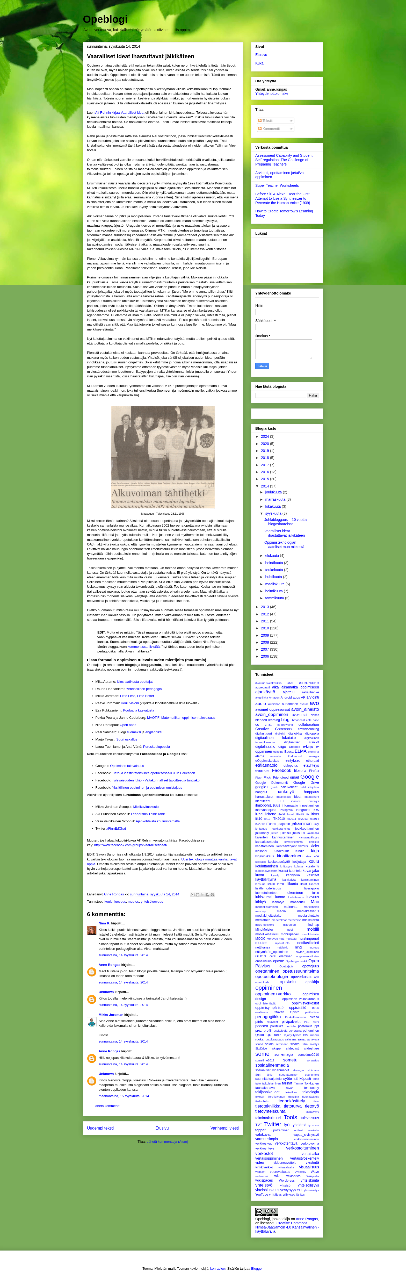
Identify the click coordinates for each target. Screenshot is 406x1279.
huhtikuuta (274, 577)
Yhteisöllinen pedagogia (144, 689)
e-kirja (308, 746)
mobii (289, 929)
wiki (277, 1176)
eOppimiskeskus (267, 761)
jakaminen (302, 823)
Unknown (106, 992)
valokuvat (263, 1134)
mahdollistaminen (266, 906)
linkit (303, 884)
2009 (265, 635)
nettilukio (282, 947)
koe (316, 856)
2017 (265, 465)
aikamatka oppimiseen (300, 687)
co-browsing (285, 724)
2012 (265, 614)
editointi (278, 751)
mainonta (291, 907)
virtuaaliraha (286, 1167)
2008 (265, 642)
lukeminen (295, 892)
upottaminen (280, 1130)
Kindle (299, 851)
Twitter (272, 1124)
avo (314, 703)
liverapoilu (311, 888)
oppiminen (268, 988)
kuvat (259, 875)
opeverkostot (301, 977)
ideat (297, 797)
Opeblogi (105, 19)
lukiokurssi (263, 897)
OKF (273, 956)
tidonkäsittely (310, 1096)
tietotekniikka (267, 1106)
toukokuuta (274, 570)
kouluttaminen (266, 866)
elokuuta (272, 556)
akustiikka (261, 697)
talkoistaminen (271, 1083)
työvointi (313, 1125)
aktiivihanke (310, 692)
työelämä (299, 1125)
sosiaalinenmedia (272, 1065)
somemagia (283, 1054)
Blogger (257, 1268)
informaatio (290, 805)
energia (314, 756)
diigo (282, 746)
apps (296, 697)
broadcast (298, 720)
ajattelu (288, 692)
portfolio (291, 1026)
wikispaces (264, 1180)
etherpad (312, 761)
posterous (305, 1026)
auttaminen (290, 704)
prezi (258, 1030)
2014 (265, 486)
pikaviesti (273, 1021)
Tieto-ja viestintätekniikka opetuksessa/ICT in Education (153, 773)
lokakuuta (273, 506)
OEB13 (260, 956)
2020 (265, 444)
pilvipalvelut (291, 1021)
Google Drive (306, 782)
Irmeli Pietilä (295, 814)
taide (316, 1078)
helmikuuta (274, 591)
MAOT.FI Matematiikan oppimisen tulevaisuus (181, 718)
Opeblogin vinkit (296, 961)
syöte (287, 1078)
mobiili (313, 929)
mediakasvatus (308, 911)
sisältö (295, 1044)
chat (268, 724)
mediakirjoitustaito (268, 915)
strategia (298, 1070)
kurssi (283, 870)
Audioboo (274, 704)
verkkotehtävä (286, 1143)
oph (316, 977)
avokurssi (299, 715)
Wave (315, 1172)
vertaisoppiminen (269, 1158)
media (281, 911)
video (259, 1162)
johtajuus (261, 828)
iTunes (271, 824)
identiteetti (262, 801)
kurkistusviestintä (266, 870)
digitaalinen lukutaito (275, 738)
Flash (258, 777)
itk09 (315, 814)
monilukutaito (310, 934)
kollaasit (260, 861)
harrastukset (264, 797)
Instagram (286, 809)
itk (307, 814)
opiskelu (288, 981)
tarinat (287, 1083)
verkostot (264, 1153)
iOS (316, 810)
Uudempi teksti (100, 1128)
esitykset (293, 760)
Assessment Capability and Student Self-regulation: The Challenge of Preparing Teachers (284, 159)
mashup (260, 911)
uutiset (298, 1130)
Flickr (268, 777)
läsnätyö (278, 902)
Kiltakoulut (281, 851)
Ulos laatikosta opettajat (135, 682)
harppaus (311, 792)
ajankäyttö (265, 691)
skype (276, 1048)
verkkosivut (263, 1143)
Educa (289, 751)
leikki (271, 884)
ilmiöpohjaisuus (267, 805)
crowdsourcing (308, 729)
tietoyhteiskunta (270, 1111)
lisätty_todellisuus (268, 888)
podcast (261, 1026)
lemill (281, 884)
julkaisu (285, 833)
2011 (265, 621)
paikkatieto (312, 1012)
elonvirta (313, 751)
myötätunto (282, 943)
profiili (268, 1030)
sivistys (314, 1044)
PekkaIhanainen (295, 1017)
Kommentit (269, 129)
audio (260, 703)
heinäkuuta (274, 563)
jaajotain (284, 824)
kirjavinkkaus (264, 856)
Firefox (314, 771)
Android (286, 697)
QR (268, 1035)
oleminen (285, 956)
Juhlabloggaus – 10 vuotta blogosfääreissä (285, 522)
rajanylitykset (292, 1035)
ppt (317, 1026)
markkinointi (311, 906)
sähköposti (302, 1078)
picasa (314, 1017)
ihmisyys (313, 801)
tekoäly (259, 1096)
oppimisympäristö (269, 1007)
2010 (265, 628)
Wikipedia (313, 1176)
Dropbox (294, 746)
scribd (259, 1044)
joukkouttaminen (307, 828)
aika (275, 687)
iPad (259, 814)
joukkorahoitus (281, 828)
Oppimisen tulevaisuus (127, 766)
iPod (281, 814)
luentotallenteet (266, 893)
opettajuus (310, 966)
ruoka (259, 1039)
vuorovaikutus (280, 1172)
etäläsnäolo (266, 765)
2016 (265, 472)
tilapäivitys (312, 1111)
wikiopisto (293, 1176)
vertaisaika (310, 1154)
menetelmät (279, 920)
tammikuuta (275, 598)
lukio (315, 893)
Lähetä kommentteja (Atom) (167, 1142)
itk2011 (291, 818)
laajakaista (289, 879)
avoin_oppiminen (271, 714)
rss (305, 1035)
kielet (314, 846)
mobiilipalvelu (290, 934)
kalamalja (313, 833)
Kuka (259, 63)
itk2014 (314, 818)
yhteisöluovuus (152, 901)
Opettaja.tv (286, 966)
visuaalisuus (309, 1167)
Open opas (128, 725)
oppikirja (312, 982)
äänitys (299, 1194)
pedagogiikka (268, 1016)
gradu (274, 787)
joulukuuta (274, 492)
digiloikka (295, 733)
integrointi (303, 810)
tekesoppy (311, 1088)
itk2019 (260, 823)
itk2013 (303, 818)
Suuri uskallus (126, 739)
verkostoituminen (302, 1148)
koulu (108, 901)
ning (298, 947)
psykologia (280, 1030)
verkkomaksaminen (306, 1139)
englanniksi (153, 732)
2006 (265, 656)
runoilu (314, 1035)
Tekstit (265, 121)
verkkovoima (310, 1143)
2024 (265, 436)
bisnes (315, 714)
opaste (278, 961)
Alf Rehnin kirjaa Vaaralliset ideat (119, 112)
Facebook (281, 770)
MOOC (260, 938)
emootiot (275, 756)
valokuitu (313, 1130)
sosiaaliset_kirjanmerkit (272, 1070)
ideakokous (284, 796)
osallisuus (261, 1012)
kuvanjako (311, 870)
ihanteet (296, 801)
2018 (265, 458)
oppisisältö (297, 1007)
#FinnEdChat (116, 828)
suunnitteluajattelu (268, 1079)
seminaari (282, 1044)
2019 (265, 451)
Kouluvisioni (130, 703)
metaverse (294, 920)
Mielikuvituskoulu (145, 807)
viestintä (312, 1162)
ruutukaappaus (274, 1039)
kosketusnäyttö (279, 862)
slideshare (311, 1048)
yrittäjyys (275, 1194)
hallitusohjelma (309, 787)
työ (286, 1124)
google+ (261, 787)
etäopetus (291, 765)
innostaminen (309, 805)
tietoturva (293, 1106)
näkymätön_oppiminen (271, 952)
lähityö (260, 902)
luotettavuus (296, 897)
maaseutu (297, 902)
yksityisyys (288, 1190)
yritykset (288, 1194)
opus (315, 1008)
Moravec (272, 938)
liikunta (292, 884)
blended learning (267, 720)
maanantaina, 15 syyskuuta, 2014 (124, 1096)
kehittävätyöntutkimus (292, 846)
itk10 (258, 819)
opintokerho (262, 982)
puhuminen (311, 1030)
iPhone (270, 814)
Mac (315, 901)
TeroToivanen (276, 1096)
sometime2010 (308, 1055)
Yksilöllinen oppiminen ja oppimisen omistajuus (147, 787)
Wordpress (287, 1180)
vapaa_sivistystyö (306, 1135)
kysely (275, 875)
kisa (308, 856)
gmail (294, 777)
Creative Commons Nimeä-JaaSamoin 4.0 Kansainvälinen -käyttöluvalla (287, 1227)
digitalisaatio (265, 746)
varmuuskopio (266, 1139)
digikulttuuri (263, 733)
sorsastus (313, 1060)
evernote (262, 770)
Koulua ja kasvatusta (138, 710)
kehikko (314, 841)
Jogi (316, 823)
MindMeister (264, 929)
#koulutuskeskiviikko (268, 683)
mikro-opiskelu (264, 924)
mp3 (282, 938)
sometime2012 (264, 1060)
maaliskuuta (275, 584)
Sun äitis (263, 1074)
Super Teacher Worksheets (277, 185)
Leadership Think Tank (148, 814)
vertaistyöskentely (304, 1158)
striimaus (313, 1070)
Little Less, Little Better (137, 696)
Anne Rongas (109, 965)
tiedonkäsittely (291, 1100)
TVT (258, 1125)
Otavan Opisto (286, 1012)
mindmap (312, 924)
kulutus (298, 866)
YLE (300, 1190)
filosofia (300, 770)
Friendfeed (280, 777)
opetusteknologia (271, 976)
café (308, 720)
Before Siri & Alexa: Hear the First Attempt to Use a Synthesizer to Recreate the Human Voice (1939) (282, 198)
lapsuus (260, 884)
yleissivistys (311, 1190)
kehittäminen (264, 846)
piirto (259, 1021)
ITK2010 (278, 819)
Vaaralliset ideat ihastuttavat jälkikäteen (284, 533)
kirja (315, 850)
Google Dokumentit (271, 783)
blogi (285, 719)
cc (257, 724)
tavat (289, 1087)
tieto (316, 1101)
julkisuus (299, 833)
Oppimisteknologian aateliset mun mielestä (284, 544)
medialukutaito (308, 915)
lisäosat (314, 884)
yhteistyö (263, 1185)
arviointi (313, 697)
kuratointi (312, 866)
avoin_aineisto (305, 709)
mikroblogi (289, 924)
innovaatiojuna (265, 810)
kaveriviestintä (293, 841)
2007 (265, 649)
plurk (316, 1021)
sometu (290, 1060)
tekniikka (291, 1092)
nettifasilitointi (308, 943)
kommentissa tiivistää (144, 647)
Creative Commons (273, 729)
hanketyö (285, 791)
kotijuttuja (299, 862)
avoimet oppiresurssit (272, 709)
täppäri (260, 1130)
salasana (290, 1039)
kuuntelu (295, 871)
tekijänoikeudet (267, 1092)
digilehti (280, 733)
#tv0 (290, 683)
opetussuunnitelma (300, 971)
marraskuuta (275, 499)
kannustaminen (283, 837)
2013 (265, 607)
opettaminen (267, 971)
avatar (304, 704)
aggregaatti (262, 687)
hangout (261, 792)
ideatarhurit (311, 796)
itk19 (267, 818)
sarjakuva (313, 1039)
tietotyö (312, 1106)
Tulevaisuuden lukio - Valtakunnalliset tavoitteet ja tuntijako (156, 780)
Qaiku (259, 1035)
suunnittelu (312, 1074)
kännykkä (293, 875)
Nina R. (104, 923)
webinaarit (262, 1176)
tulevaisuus (310, 1118)
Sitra (305, 1044)
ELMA (301, 751)
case (316, 720)
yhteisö (285, 1185)
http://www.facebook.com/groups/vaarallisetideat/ (130, 845)
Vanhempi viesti (225, 1128)
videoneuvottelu (284, 1163)
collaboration (309, 724)
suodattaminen (288, 1074)
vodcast (260, 1171)
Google (309, 776)
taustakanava (265, 1088)
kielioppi (261, 851)
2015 (265, 479)
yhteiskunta (310, 1180)
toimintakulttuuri (268, 1118)
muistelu (291, 938)
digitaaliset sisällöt (301, 742)
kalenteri (261, 837)
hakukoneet (289, 787)
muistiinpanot (308, 938)
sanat (302, 1039)
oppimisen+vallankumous (300, 999)
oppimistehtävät (265, 1003)
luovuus (120, 901)
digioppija (312, 733)
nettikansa (262, 947)
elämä (259, 756)
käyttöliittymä (265, 879)
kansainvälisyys (309, 837)
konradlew (218, 1268)
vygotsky (300, 1171)
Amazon (274, 697)
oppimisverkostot (305, 1003)
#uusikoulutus (309, 683)
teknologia (310, 1092)
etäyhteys (311, 765)
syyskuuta (273, 513)
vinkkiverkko (264, 1167)
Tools (290, 1117)
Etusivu (162, 1128)
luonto (280, 897)
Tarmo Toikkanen (306, 1083)
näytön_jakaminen (307, 951)
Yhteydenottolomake (271, 93)
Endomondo (295, 756)
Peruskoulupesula (156, 747)
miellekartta (310, 920)
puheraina (295, 1030)
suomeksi (134, 732)
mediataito (262, 920)
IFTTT (281, 801)
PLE (306, 1021)
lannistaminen (310, 879)
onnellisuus (263, 961)
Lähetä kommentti (106, 1106)
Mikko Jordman (111, 1015)
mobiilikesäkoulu (267, 934)
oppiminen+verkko (273, 993)
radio (277, 1035)
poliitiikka (277, 1026)
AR (303, 697)
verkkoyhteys (264, 1148)
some (262, 1054)
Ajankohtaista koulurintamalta (158, 821)
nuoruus (314, 947)
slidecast (292, 1048)
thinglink (293, 1096)
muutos (133, 901)
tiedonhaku (262, 1101)
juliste (274, 833)
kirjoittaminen (289, 855)
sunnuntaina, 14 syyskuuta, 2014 (123, 955)
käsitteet (313, 875)
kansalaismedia (266, 842)
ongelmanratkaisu (307, 956)
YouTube (261, 1194)
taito (258, 1083)
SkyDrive (261, 1048)
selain (269, 1044)
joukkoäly (262, 833)
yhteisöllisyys (308, 1185)
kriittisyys (286, 866)
